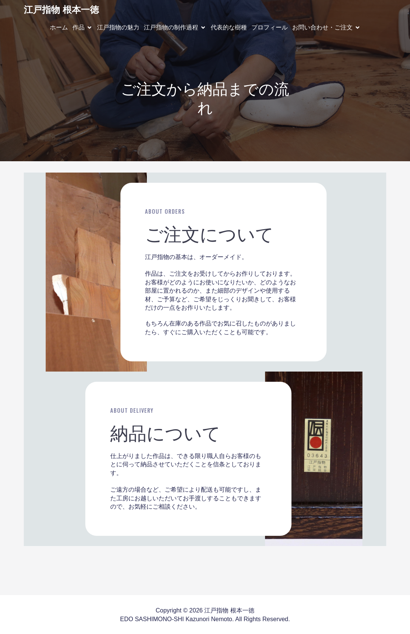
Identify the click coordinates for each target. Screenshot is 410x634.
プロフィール (269, 27)
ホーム (59, 27)
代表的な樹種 (229, 27)
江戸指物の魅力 (118, 27)
